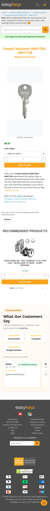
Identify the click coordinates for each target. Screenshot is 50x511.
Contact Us (12, 428)
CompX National (39, 12)
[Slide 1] (12, 288)
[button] (21, 373)
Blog (12, 433)
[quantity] (25, 159)
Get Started (12, 419)
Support (37, 428)
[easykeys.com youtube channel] (20, 413)
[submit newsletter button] (37, 443)
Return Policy (37, 433)
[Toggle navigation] (37, 4)
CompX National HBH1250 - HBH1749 (20, 15)
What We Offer (12, 422)
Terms (37, 430)
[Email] (22, 443)
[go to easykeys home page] (25, 407)
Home (4, 12)
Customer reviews (37, 422)
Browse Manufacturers (19, 12)
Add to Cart (25, 165)
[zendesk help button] (44, 503)
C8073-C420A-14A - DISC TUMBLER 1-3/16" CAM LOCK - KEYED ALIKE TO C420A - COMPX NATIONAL (25, 262)
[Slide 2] (21, 288)
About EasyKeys (37, 425)
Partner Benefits (37, 419)
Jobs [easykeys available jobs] (13, 430)
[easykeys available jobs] (25, 461)
